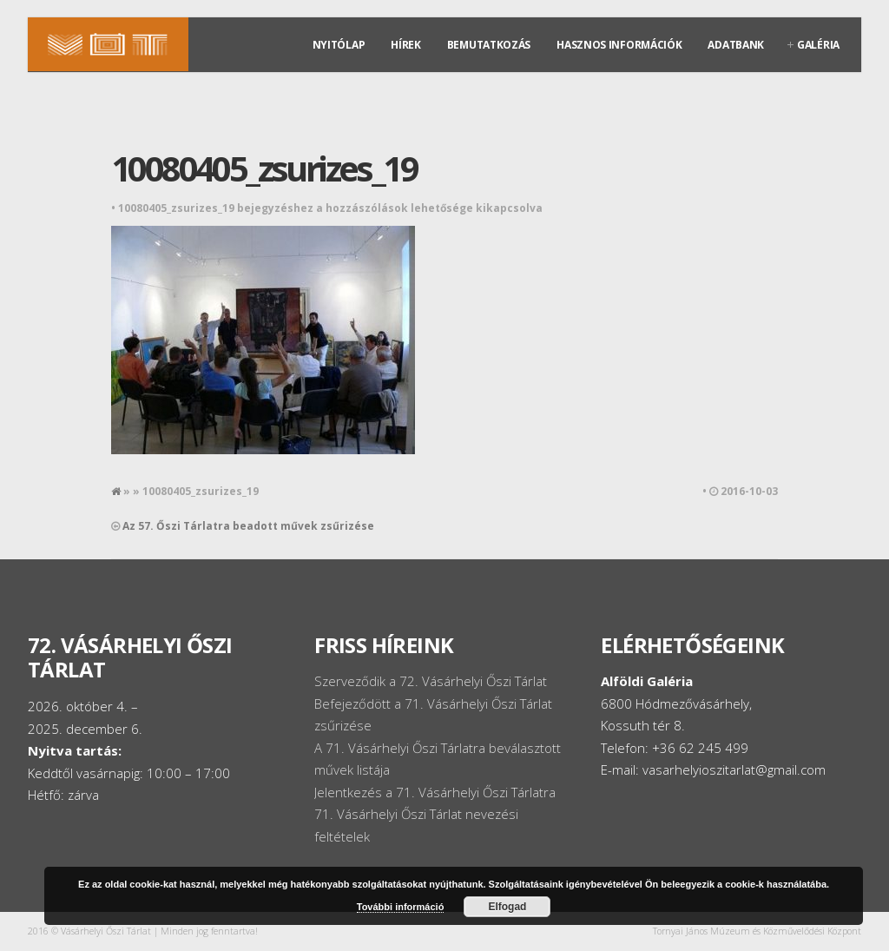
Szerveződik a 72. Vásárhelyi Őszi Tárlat (430, 681)
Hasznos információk (619, 44)
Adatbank (736, 44)
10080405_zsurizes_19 (264, 168)
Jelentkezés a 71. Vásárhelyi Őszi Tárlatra (435, 792)
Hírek (406, 44)
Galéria (818, 44)
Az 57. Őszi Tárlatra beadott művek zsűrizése (248, 525)
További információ (400, 906)
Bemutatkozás (488, 44)
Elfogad (507, 907)
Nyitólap (339, 44)
